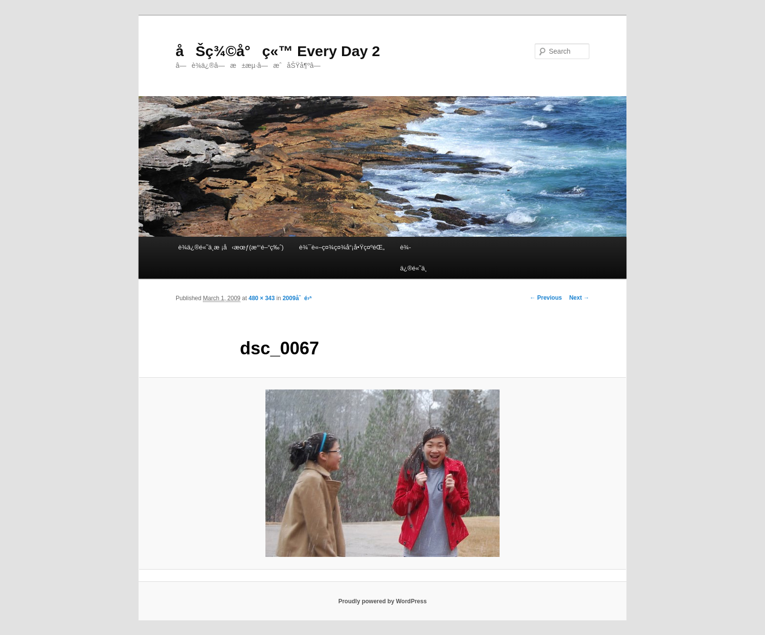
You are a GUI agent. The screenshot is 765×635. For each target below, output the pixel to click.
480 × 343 (261, 298)
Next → (579, 297)
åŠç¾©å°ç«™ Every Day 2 (278, 51)
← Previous (546, 297)
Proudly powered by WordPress (382, 601)
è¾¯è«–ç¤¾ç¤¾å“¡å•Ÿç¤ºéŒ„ (341, 247)
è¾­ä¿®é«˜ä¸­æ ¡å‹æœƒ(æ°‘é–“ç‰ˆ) (230, 247)
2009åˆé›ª (296, 298)
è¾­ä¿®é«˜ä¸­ (413, 258)
